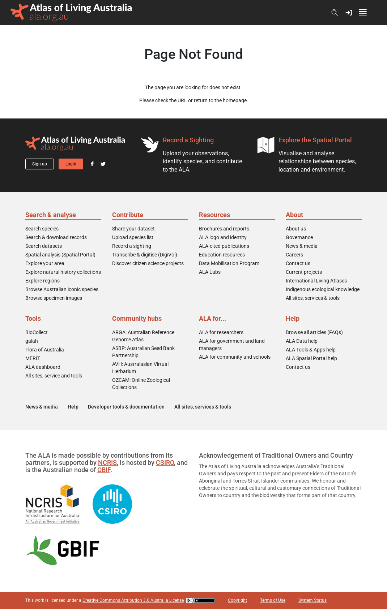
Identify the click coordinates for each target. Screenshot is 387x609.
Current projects (304, 272)
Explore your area (44, 263)
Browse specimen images (53, 298)
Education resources (222, 255)
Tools (33, 318)
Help (292, 318)
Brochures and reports (224, 229)
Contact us (298, 263)
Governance (299, 237)
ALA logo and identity (223, 237)
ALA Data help (302, 341)
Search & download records (56, 237)
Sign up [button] (39, 164)
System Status (312, 600)
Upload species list (132, 237)
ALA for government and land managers (232, 344)
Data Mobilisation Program (229, 263)
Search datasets (43, 246)
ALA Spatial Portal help (311, 358)
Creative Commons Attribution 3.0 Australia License (133, 600)
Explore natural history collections (63, 272)
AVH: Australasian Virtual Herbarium (140, 367)
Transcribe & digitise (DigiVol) (144, 255)
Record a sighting (131, 246)
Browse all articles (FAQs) (314, 332)
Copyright (237, 600)
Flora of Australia (44, 350)
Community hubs (137, 318)
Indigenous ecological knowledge (323, 289)
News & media (302, 246)
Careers (294, 255)
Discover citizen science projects (148, 263)
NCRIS (107, 462)
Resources (214, 215)
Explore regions (42, 281)
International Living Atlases (316, 281)
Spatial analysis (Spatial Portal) (60, 255)
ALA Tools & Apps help (311, 350)
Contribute (127, 215)
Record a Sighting (188, 140)
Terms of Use (272, 600)
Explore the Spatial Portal (315, 140)
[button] (348, 13)
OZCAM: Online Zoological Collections (141, 383)
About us (296, 229)
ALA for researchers (221, 332)
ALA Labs (210, 272)
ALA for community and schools (235, 357)
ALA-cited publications (224, 246)
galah (31, 341)
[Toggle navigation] (366, 13)
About (294, 215)
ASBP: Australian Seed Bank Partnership (143, 351)
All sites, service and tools (53, 376)
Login (70, 164)
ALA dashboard (42, 367)
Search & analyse (50, 215)
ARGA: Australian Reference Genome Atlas (143, 335)
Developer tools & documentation (126, 407)
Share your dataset (133, 229)
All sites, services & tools (313, 298)
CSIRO (165, 462)
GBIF (103, 470)
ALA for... (212, 318)
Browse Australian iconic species (61, 289)
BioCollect (36, 332)
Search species (42, 229)
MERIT (32, 358)
